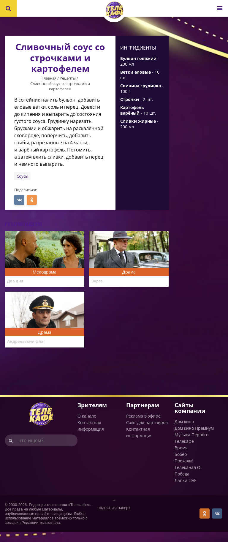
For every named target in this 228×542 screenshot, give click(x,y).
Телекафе (184, 451)
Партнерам (142, 415)
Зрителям (92, 415)
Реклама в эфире (143, 426)
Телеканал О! (188, 477)
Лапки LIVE (186, 490)
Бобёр (181, 464)
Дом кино (184, 431)
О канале (86, 426)
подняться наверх (114, 517)
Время (181, 458)
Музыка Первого (191, 445)
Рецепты (68, 78)
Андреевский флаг (28, 347)
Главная (49, 78)
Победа (182, 484)
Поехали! (184, 471)
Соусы (22, 176)
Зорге (98, 281)
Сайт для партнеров (147, 432)
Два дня (16, 281)
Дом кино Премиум (194, 438)
